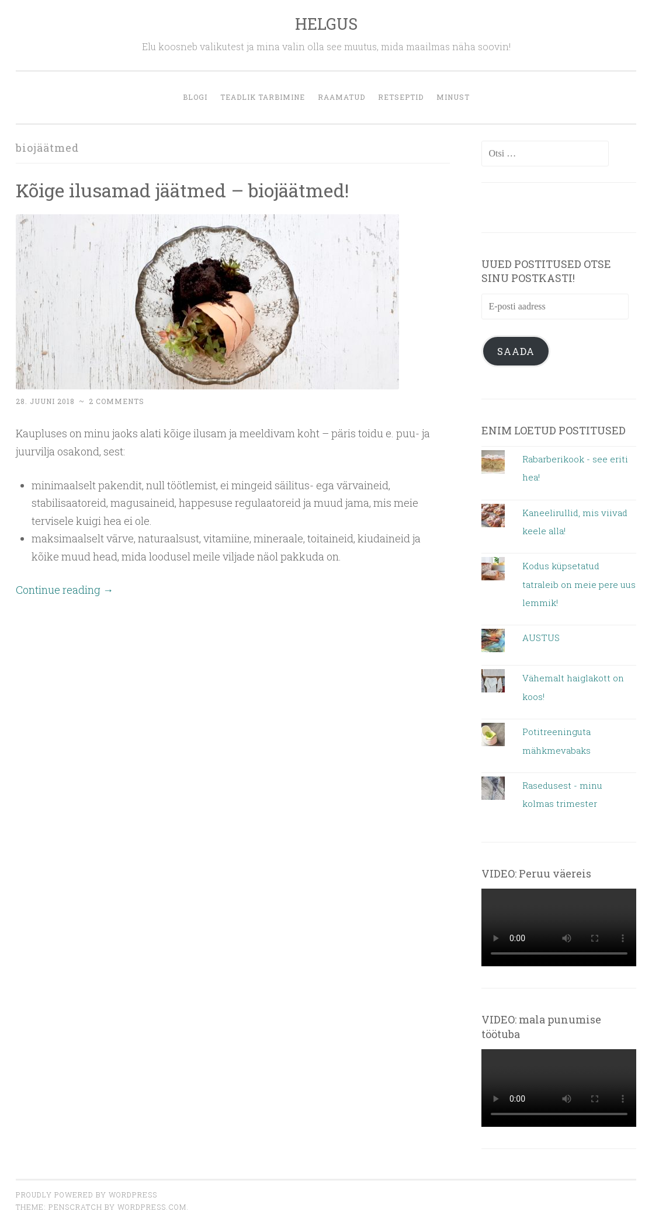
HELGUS (326, 23)
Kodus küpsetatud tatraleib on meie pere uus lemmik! (579, 584)
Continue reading (64, 590)
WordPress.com (151, 1206)
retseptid (401, 97)
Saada (516, 351)
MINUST (453, 97)
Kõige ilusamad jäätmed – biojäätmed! (182, 190)
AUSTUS (541, 637)
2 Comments (116, 401)
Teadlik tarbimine (262, 97)
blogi (195, 97)
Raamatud (341, 97)
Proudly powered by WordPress (86, 1194)
